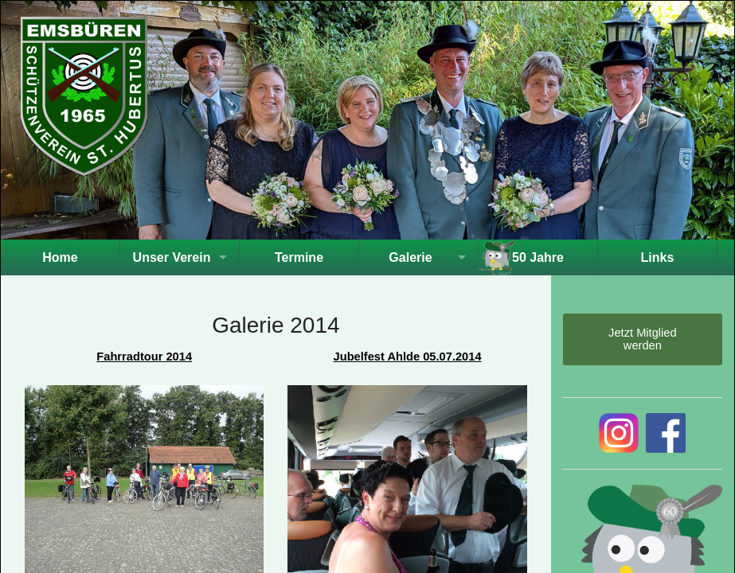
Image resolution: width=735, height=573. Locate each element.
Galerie (410, 257)
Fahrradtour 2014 (144, 356)
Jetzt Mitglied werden (642, 339)
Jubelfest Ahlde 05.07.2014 (408, 356)
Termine (299, 257)
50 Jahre (538, 257)
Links (657, 257)
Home (59, 257)
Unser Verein (172, 257)
